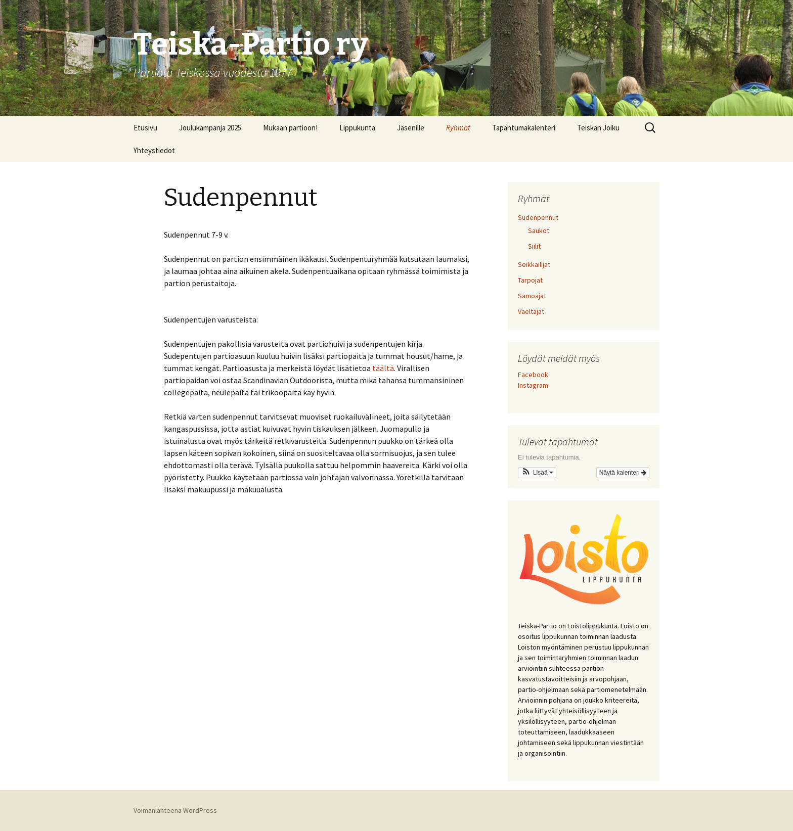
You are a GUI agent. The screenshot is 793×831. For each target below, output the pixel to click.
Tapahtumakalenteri (523, 127)
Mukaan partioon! (290, 127)
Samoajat (532, 295)
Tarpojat (530, 280)
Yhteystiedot (154, 150)
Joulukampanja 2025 (210, 127)
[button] (537, 473)
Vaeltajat (531, 311)
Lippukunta (357, 127)
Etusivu (145, 127)
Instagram (533, 385)
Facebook (533, 374)
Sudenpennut (538, 217)
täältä (383, 368)
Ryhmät (458, 127)
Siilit (534, 246)
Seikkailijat (534, 264)
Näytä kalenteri (622, 472)
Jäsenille (410, 127)
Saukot (538, 230)
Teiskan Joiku (598, 127)
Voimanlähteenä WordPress (175, 810)
